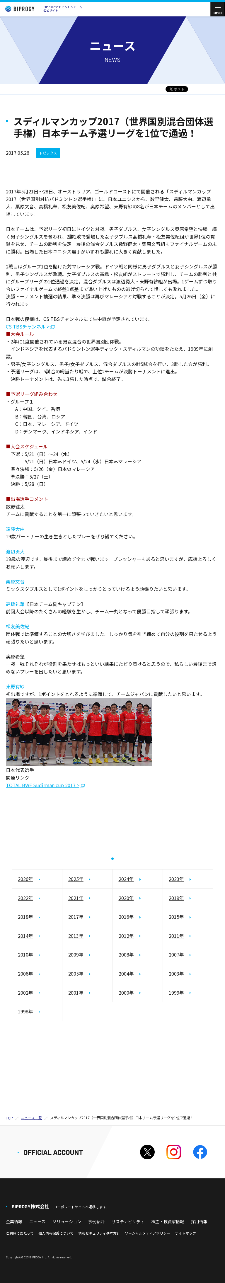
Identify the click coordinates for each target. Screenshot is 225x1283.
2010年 (25, 954)
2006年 (25, 973)
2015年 (176, 916)
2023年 (176, 878)
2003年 (176, 973)
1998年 (25, 1011)
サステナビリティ (128, 1221)
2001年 (75, 992)
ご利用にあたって (20, 1233)
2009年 (75, 954)
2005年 (75, 973)
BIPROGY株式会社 (59, 1206)
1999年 (176, 992)
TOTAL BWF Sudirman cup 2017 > (42, 785)
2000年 (126, 992)
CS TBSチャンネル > (28, 327)
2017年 (75, 916)
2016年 (126, 916)
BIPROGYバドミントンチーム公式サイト (42, 9)
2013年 (75, 935)
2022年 (25, 897)
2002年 (25, 992)
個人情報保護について (56, 1233)
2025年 (75, 878)
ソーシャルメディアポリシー (147, 1233)
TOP (9, 1117)
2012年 (126, 935)
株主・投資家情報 (167, 1221)
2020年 (126, 897)
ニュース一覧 (31, 1117)
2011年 (176, 935)
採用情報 (199, 1221)
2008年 (126, 954)
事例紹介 (96, 1221)
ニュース (37, 1221)
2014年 (25, 935)
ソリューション (66, 1221)
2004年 (126, 973)
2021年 (75, 897)
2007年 (176, 954)
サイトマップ (185, 1233)
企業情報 (14, 1221)
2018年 (25, 916)
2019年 (176, 897)
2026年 (25, 878)
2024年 (126, 878)
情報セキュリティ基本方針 (99, 1233)
